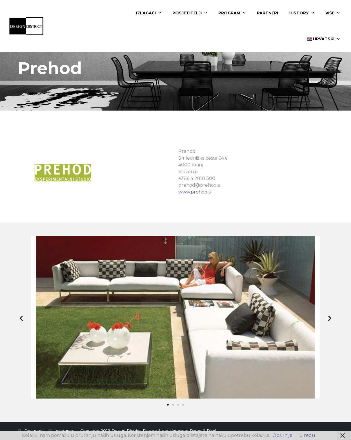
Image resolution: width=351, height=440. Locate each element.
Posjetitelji (189, 13)
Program (232, 13)
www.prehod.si (194, 192)
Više (332, 13)
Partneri (267, 13)
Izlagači (148, 13)
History (301, 13)
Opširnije (282, 435)
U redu (307, 435)
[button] (21, 318)
